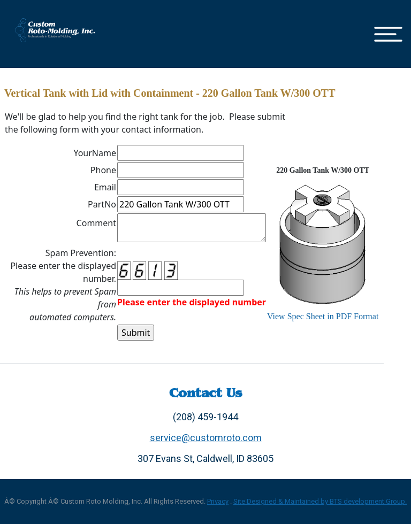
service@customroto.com (206, 437)
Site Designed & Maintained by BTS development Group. (320, 501)
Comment (96, 223)
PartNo (102, 204)
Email (105, 187)
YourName (94, 153)
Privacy (218, 501)
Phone (103, 170)
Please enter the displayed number (191, 302)
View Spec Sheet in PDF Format (322, 316)
